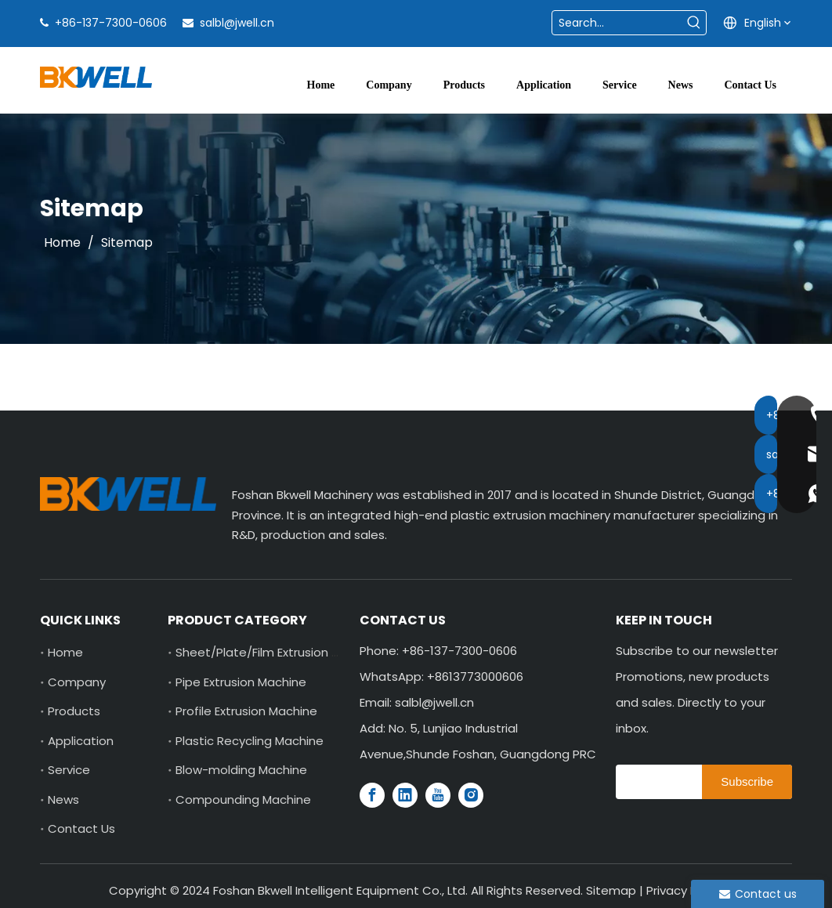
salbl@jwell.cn (237, 23)
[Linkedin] (405, 795)
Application (81, 741)
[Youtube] (437, 795)
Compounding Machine (243, 799)
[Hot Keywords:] (694, 22)
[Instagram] (470, 795)
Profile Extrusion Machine (246, 711)
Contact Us (81, 828)
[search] (655, 782)
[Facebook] (372, 795)
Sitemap (611, 890)
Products (74, 711)
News (63, 799)
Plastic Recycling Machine (249, 741)
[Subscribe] (747, 782)
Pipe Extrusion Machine (240, 682)
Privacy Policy (684, 890)
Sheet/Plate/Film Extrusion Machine (277, 652)
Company (77, 682)
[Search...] (617, 22)
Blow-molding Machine (241, 769)
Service (69, 769)
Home (65, 652)
